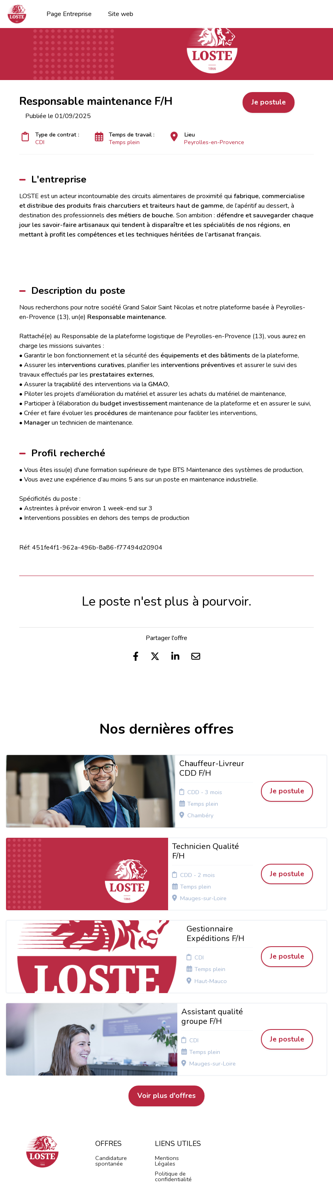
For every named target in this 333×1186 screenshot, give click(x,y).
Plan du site (170, 1067)
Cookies (165, 1057)
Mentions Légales (167, 1028)
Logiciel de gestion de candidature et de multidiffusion (166, 1171)
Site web (120, 14)
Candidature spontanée (111, 1028)
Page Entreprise (69, 14)
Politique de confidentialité (173, 1044)
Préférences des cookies (170, 1095)
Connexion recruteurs (169, 1079)
